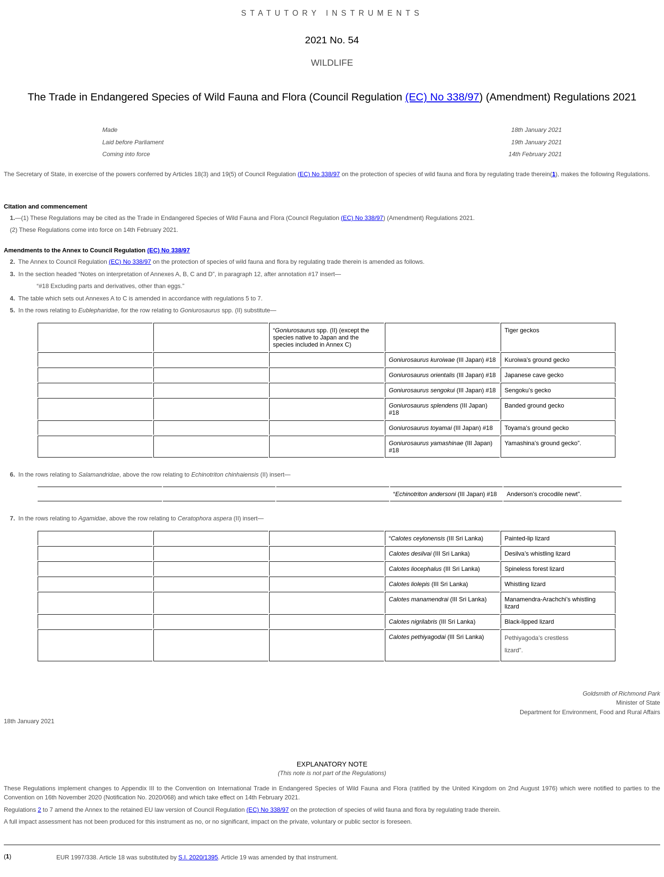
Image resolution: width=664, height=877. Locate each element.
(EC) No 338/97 (442, 97)
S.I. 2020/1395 (198, 857)
